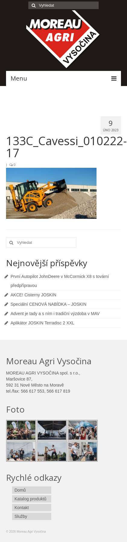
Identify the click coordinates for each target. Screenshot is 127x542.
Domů (20, 490)
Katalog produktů (30, 498)
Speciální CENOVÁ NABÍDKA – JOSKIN (48, 304)
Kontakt (21, 507)
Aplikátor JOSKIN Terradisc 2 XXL (42, 322)
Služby (20, 516)
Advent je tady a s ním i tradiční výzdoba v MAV (55, 313)
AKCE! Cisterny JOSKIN (33, 294)
